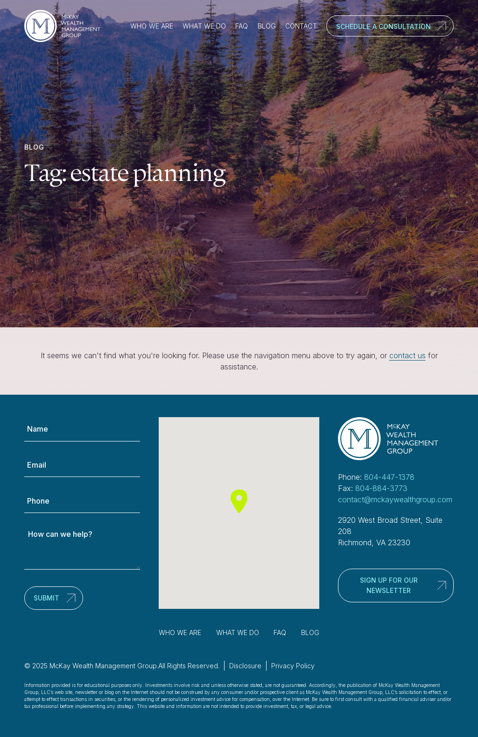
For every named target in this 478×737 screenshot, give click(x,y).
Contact (301, 26)
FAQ (241, 26)
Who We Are (151, 26)
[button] (239, 501)
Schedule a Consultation (383, 26)
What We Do (204, 26)
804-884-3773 (381, 488)
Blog (267, 26)
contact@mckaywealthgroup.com (395, 499)
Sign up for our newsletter (389, 585)
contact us (407, 355)
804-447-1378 (389, 477)
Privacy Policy (293, 666)
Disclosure (245, 666)
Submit (46, 598)
